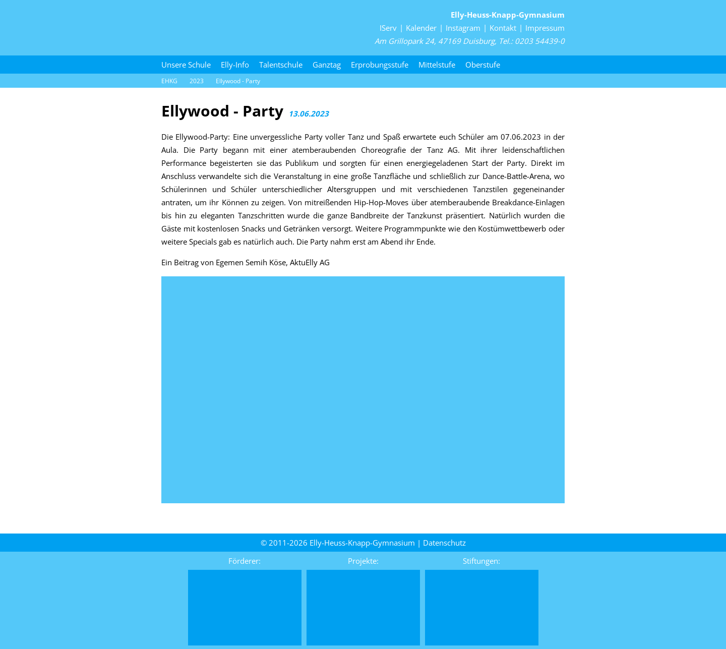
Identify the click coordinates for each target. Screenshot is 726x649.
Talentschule (280, 65)
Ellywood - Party (238, 81)
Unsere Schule (186, 65)
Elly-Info (235, 65)
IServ (388, 28)
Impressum (545, 28)
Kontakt (503, 28)
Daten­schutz (444, 543)
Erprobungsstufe (379, 65)
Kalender (421, 28)
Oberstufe (482, 65)
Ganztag (327, 65)
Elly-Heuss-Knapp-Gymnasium (508, 15)
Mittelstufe (436, 65)
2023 (197, 81)
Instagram (463, 28)
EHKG (169, 81)
